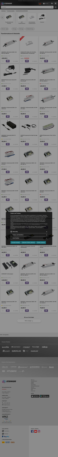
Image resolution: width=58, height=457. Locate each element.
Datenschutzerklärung (36, 223)
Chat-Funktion (16, 238)
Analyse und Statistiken (18, 235)
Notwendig (15, 231)
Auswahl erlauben (15, 242)
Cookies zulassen (41, 242)
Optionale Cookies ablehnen (28, 242)
